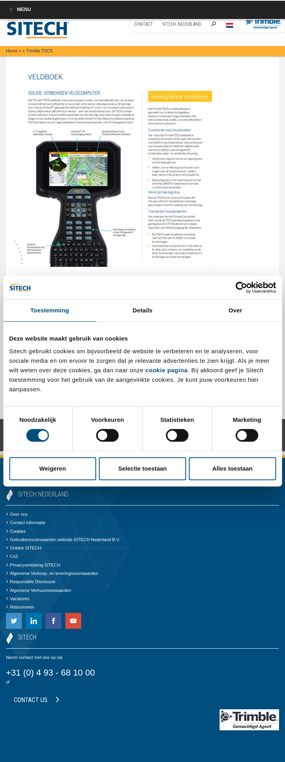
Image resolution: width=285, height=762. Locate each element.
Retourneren (20, 607)
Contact (143, 24)
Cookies (16, 531)
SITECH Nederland (181, 24)
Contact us (36, 700)
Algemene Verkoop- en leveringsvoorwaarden (52, 573)
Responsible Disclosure (30, 581)
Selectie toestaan (142, 468)
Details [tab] (143, 310)
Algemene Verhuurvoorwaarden (38, 590)
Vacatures (17, 598)
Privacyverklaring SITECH (33, 565)
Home (11, 50)
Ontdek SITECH (23, 548)
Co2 (12, 556)
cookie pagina (166, 370)
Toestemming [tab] (49, 310)
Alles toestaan (232, 468)
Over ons (17, 514)
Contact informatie (25, 522)
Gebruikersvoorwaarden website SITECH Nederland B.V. (63, 539)
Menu (19, 9)
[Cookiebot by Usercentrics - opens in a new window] (241, 287)
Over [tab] (236, 310)
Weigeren (52, 468)
